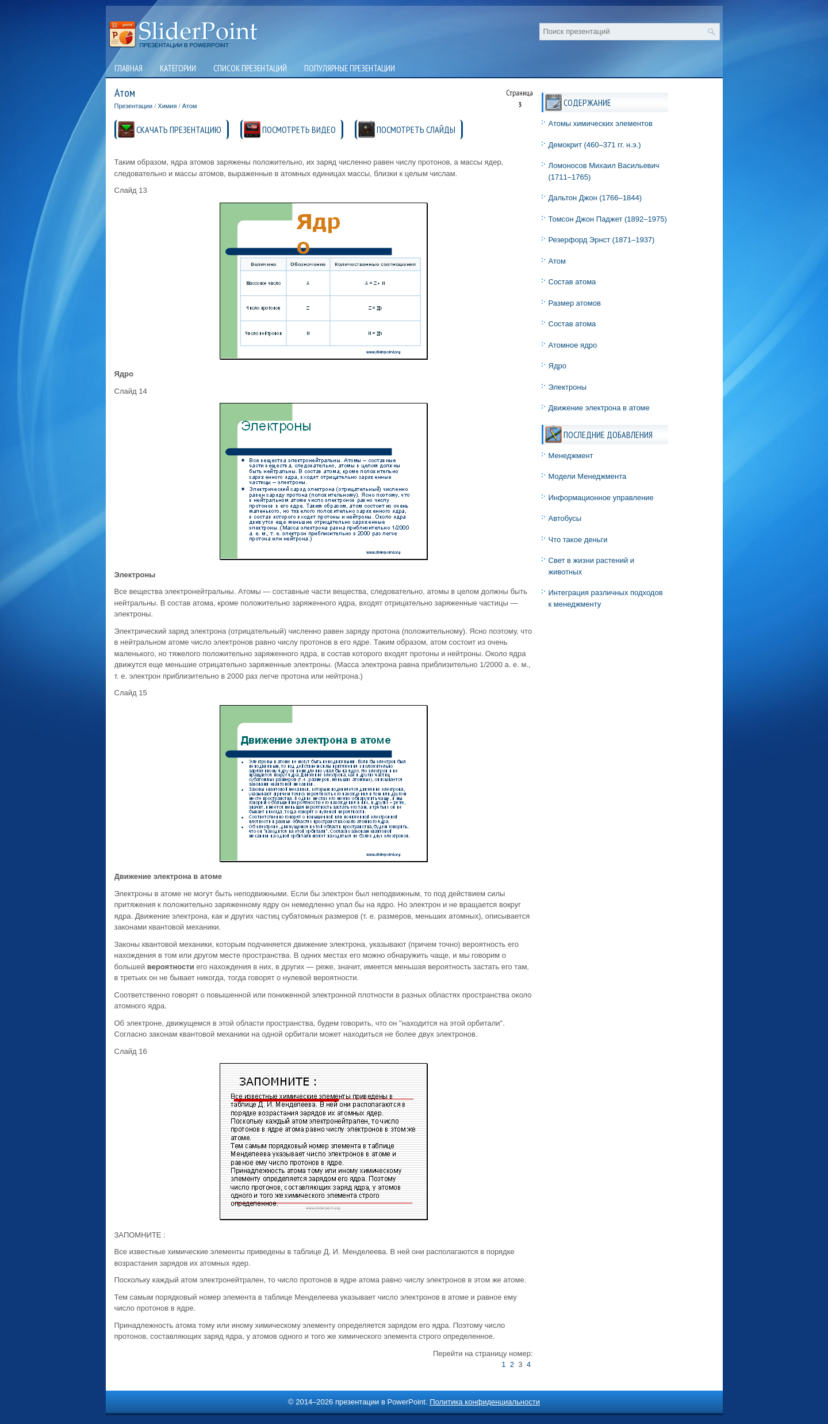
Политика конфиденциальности (485, 1402)
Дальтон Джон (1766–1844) (595, 197)
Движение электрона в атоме (599, 407)
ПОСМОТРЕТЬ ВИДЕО (299, 129)
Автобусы (565, 518)
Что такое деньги (578, 539)
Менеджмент (571, 455)
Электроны (568, 387)
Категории (178, 68)
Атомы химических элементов (601, 123)
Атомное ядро (573, 345)
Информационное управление (601, 497)
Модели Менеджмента (588, 476)
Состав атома (572, 281)
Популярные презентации (349, 68)
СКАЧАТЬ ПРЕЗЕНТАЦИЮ (178, 129)
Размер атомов (575, 303)
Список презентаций (250, 68)
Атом (189, 105)
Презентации (133, 105)
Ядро (557, 365)
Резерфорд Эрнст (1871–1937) (602, 239)
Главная (128, 68)
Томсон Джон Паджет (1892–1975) (608, 219)
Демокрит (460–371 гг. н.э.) (595, 144)
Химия (167, 105)
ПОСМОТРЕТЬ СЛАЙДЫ (416, 129)
